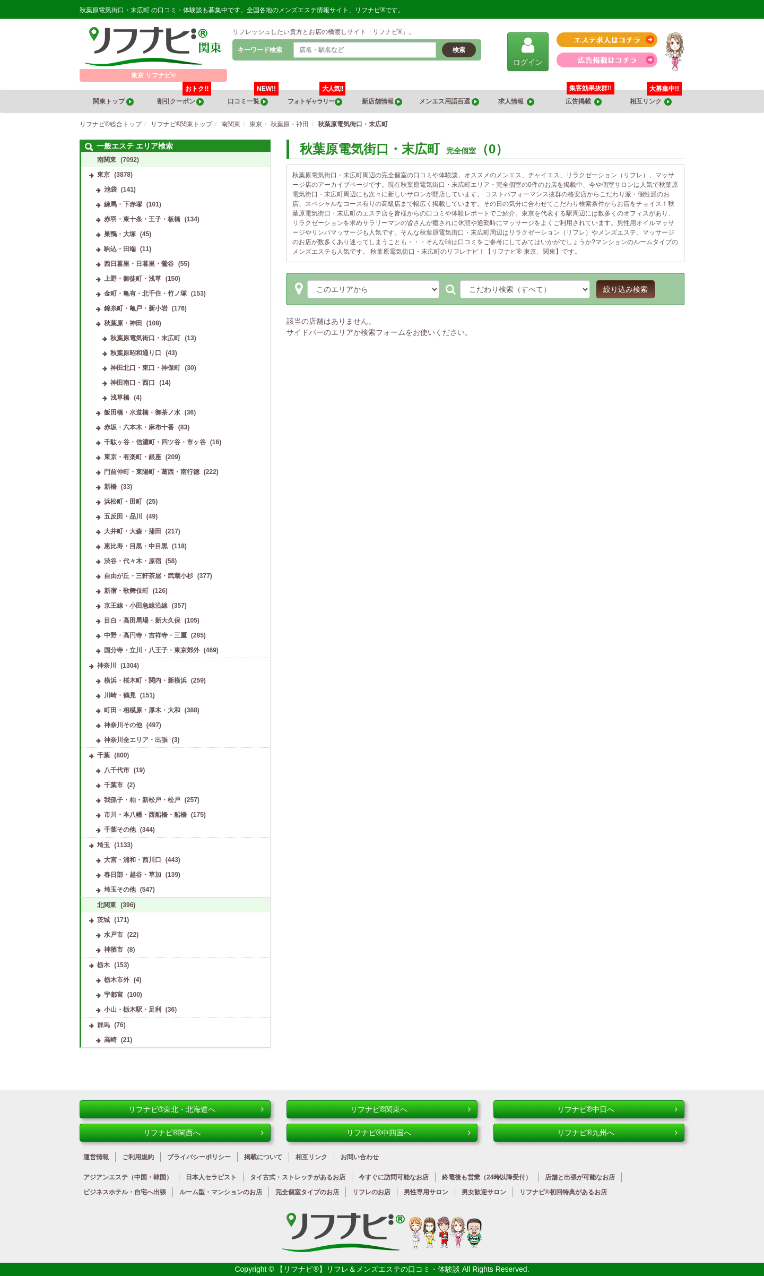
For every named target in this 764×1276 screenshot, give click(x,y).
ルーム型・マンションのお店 (220, 1192)
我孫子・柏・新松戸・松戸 (142, 800)
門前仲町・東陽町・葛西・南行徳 (151, 472)
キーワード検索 (260, 50)
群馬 (103, 1025)
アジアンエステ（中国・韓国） (127, 1177)
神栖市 (113, 949)
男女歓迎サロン (484, 1192)
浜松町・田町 (123, 501)
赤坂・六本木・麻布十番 (139, 427)
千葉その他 (120, 829)
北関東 (106, 905)
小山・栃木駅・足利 (132, 1009)
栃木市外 (116, 980)
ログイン (528, 51)
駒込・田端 (120, 249)
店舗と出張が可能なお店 (580, 1177)
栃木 (103, 965)
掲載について (263, 1157)
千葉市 (113, 785)
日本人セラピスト (211, 1177)
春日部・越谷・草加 (132, 874)
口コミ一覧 (253, 98)
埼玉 (103, 845)
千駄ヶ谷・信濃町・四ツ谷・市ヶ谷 (155, 442)
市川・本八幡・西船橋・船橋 (145, 814)
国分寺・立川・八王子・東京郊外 (151, 650)
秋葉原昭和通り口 (135, 353)
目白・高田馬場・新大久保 (142, 620)
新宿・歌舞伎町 (126, 590)
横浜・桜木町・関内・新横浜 (145, 680)
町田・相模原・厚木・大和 (142, 710)
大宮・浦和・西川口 (132, 860)
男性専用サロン (426, 1192)
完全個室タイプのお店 (307, 1192)
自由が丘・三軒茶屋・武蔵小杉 (148, 576)
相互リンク (656, 98)
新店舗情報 (382, 102)
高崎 (110, 1040)
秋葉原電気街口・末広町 (145, 338)
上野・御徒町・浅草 (132, 278)
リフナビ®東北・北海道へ (196, 1109)
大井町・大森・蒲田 (132, 531)
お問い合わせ (360, 1157)
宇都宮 (113, 994)
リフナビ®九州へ (617, 1132)
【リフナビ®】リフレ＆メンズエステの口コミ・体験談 (369, 1269)
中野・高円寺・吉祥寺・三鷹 (145, 635)
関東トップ (113, 102)
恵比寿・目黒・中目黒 (136, 546)
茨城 (103, 920)
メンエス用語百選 (449, 102)
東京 (103, 174)
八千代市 (116, 770)
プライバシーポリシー (199, 1157)
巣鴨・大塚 (120, 234)
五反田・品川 (123, 516)
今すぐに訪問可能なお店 (394, 1177)
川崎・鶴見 (120, 695)
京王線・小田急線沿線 (136, 605)
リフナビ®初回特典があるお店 (563, 1192)
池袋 (110, 189)
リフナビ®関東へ (410, 1109)
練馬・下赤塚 (123, 204)
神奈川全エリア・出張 (136, 740)
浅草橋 (119, 397)
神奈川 (106, 665)
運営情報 (96, 1157)
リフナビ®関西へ (203, 1132)
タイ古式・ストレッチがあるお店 (297, 1177)
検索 (459, 50)
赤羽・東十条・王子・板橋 (142, 219)
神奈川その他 (123, 725)
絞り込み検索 (625, 289)
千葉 (103, 755)
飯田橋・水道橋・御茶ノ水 (142, 412)
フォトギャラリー (317, 98)
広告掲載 (584, 102)
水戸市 (113, 934)
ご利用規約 (138, 1157)
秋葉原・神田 (123, 323)
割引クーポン (184, 98)
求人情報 (516, 102)
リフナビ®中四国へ (408, 1132)
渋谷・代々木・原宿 (132, 561)
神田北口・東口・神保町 (145, 368)
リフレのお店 (371, 1192)
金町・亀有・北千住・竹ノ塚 (145, 293)
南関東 (106, 159)
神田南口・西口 (132, 382)
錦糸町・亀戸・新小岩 (136, 308)
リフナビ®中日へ (617, 1109)
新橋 (110, 486)
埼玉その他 (120, 889)
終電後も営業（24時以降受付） (487, 1177)
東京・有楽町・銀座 (132, 457)
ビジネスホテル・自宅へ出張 (124, 1192)
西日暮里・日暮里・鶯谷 (139, 264)
